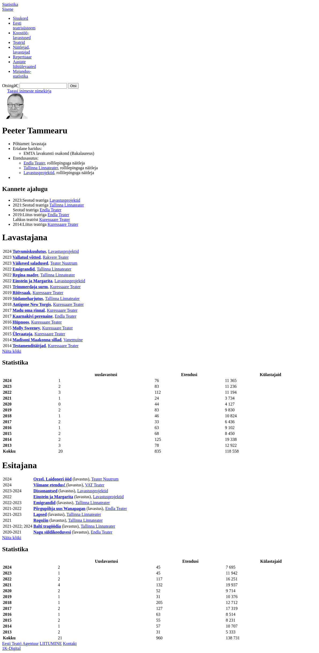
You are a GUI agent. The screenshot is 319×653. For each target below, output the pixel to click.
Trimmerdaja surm (30, 286)
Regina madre (25, 275)
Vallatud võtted (27, 257)
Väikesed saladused (30, 263)
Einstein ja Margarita (32, 281)
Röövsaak (22, 292)
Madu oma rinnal (29, 310)
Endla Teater (34, 163)
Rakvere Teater (56, 257)
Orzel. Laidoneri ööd (52, 479)
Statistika (10, 4)
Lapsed (40, 514)
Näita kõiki (11, 351)
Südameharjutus (28, 298)
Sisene (7, 9)
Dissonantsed (45, 491)
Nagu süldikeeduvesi (52, 532)
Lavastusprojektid (39, 172)
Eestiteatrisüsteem (24, 25)
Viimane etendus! (49, 485)
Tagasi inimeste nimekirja (29, 91)
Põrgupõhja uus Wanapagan (59, 508)
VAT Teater (94, 485)
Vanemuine (73, 339)
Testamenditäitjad (29, 345)
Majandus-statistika (22, 73)
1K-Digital (11, 648)
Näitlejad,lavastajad (21, 49)
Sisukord (20, 18)
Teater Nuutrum (64, 263)
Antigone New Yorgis (32, 304)
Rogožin (40, 520)
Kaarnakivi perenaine (33, 316)
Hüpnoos (21, 322)
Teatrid (19, 42)
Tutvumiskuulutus (29, 251)
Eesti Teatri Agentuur (20, 643)
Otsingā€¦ (10, 85)
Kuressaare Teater (54, 219)
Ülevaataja (22, 334)
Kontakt (70, 643)
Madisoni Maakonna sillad (37, 339)
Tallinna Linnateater (41, 168)
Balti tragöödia (47, 526)
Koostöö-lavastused (22, 35)
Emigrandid (24, 269)
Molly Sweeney (26, 328)
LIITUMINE (51, 643)
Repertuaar (22, 57)
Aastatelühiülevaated (24, 64)
